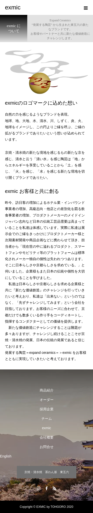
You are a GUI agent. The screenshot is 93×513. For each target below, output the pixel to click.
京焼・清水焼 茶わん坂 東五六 (46, 472)
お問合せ (47, 447)
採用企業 (47, 409)
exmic (46, 428)
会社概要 (47, 437)
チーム (46, 419)
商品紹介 (47, 390)
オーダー (47, 400)
